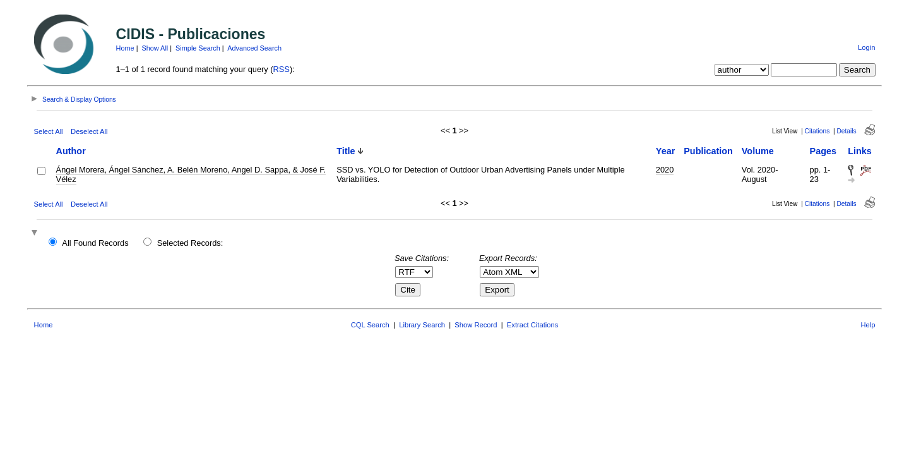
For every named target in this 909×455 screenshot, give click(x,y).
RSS (281, 69)
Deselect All (89, 131)
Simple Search (197, 48)
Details (846, 131)
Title (345, 151)
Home (125, 48)
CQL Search (370, 325)
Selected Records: (190, 243)
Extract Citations (532, 325)
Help (867, 325)
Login (866, 47)
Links (860, 151)
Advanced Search (254, 48)
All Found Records (95, 243)
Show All (155, 48)
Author (71, 151)
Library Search (422, 325)
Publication (708, 151)
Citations (817, 131)
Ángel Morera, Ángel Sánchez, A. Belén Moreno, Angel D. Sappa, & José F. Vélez (191, 174)
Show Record (475, 325)
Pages (823, 151)
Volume (758, 151)
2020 (665, 169)
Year (665, 151)
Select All (48, 131)
